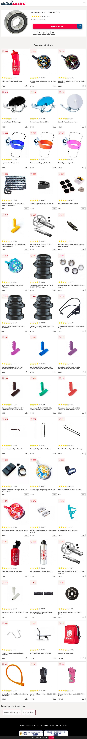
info (26, 86)
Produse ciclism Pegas (12, 712)
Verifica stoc (66, 26)
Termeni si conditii (26, 725)
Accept (51, 737)
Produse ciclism (28, 712)
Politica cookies (61, 725)
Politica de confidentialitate (44, 725)
